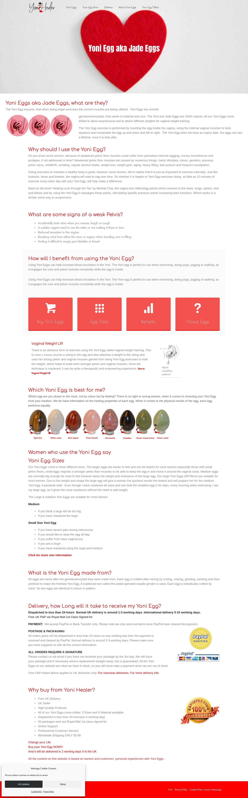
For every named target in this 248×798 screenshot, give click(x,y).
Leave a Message (213, 789)
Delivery (108, 7)
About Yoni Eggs (127, 7)
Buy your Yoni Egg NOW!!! (45, 747)
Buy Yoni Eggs (50, 321)
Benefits (148, 321)
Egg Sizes (99, 321)
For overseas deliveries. (113, 673)
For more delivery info (144, 673)
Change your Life (39, 742)
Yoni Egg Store (90, 7)
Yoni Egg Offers (150, 7)
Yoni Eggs (71, 7)
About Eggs (197, 321)
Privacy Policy (48, 791)
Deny (63, 784)
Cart (170, 789)
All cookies (23, 784)
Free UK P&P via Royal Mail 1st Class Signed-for (60, 617)
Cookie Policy (36, 791)
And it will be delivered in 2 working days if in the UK (62, 751)
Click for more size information (50, 555)
